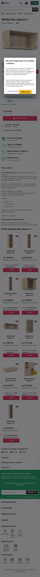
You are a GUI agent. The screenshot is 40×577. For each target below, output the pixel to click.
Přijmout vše (25, 92)
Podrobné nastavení (13, 91)
